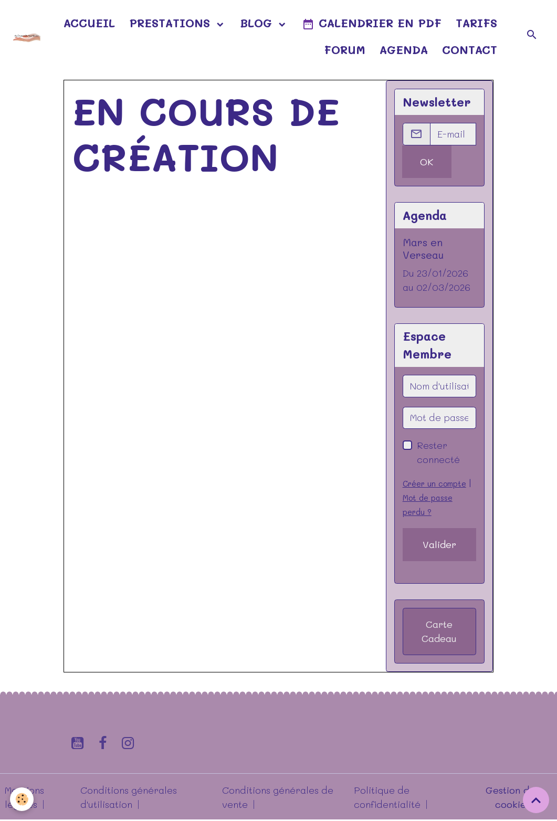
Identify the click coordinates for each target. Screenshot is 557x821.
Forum (344, 49)
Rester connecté (438, 452)
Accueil (89, 22)
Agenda (404, 49)
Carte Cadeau (439, 631)
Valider (439, 544)
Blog (258, 22)
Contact (469, 49)
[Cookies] (22, 799)
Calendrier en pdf (372, 23)
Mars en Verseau (423, 248)
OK (426, 161)
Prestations (171, 22)
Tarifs (476, 22)
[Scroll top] (536, 800)
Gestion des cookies (512, 797)
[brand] (26, 36)
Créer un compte (434, 484)
